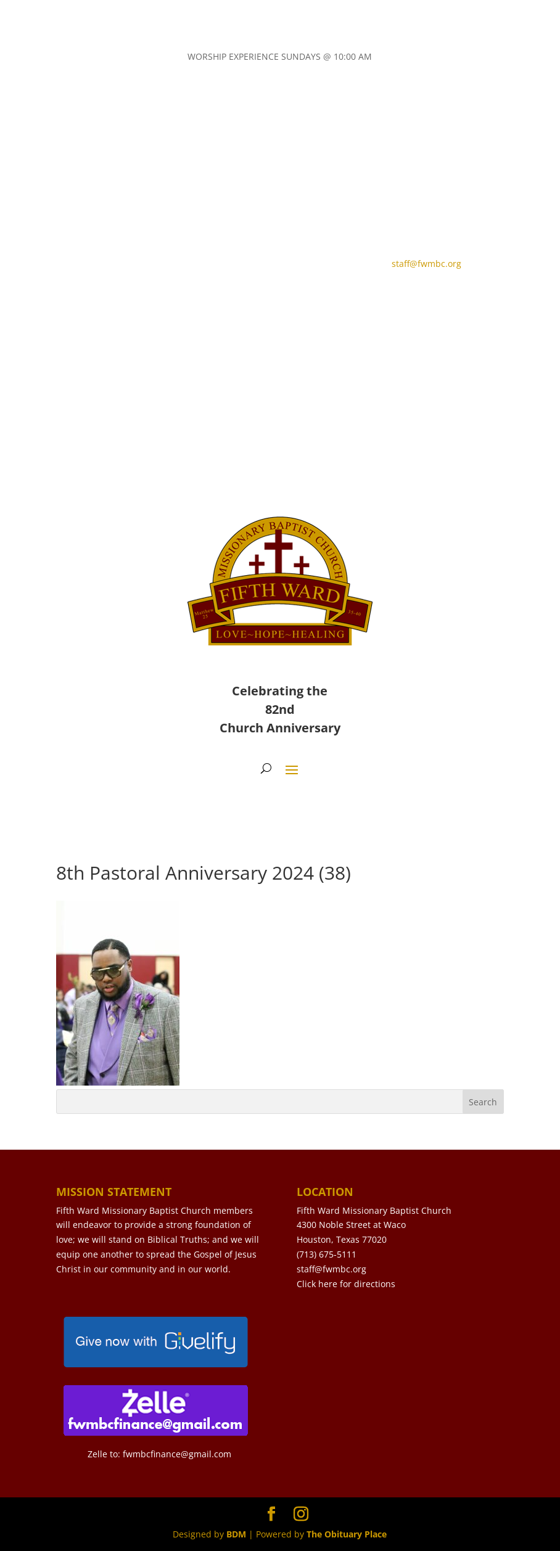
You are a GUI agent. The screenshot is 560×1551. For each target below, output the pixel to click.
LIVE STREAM (224, 300)
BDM (236, 1534)
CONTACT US (108, 300)
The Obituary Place (347, 1534)
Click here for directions (346, 1284)
